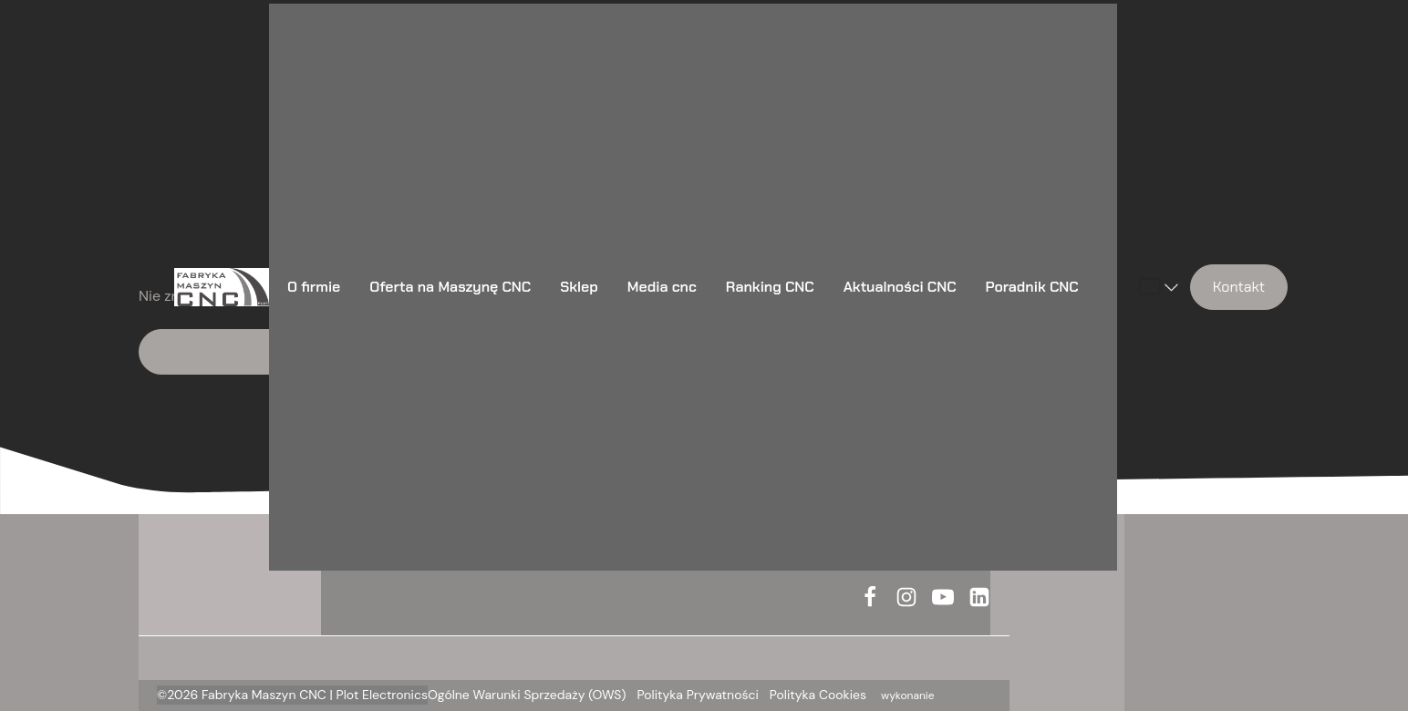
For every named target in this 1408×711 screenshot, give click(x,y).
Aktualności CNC (900, 286)
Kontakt (1239, 286)
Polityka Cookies (818, 694)
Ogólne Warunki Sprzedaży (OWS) (527, 694)
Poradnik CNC (1032, 286)
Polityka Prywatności (698, 694)
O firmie (313, 286)
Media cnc (662, 286)
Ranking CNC (770, 286)
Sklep (579, 286)
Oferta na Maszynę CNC (450, 286)
